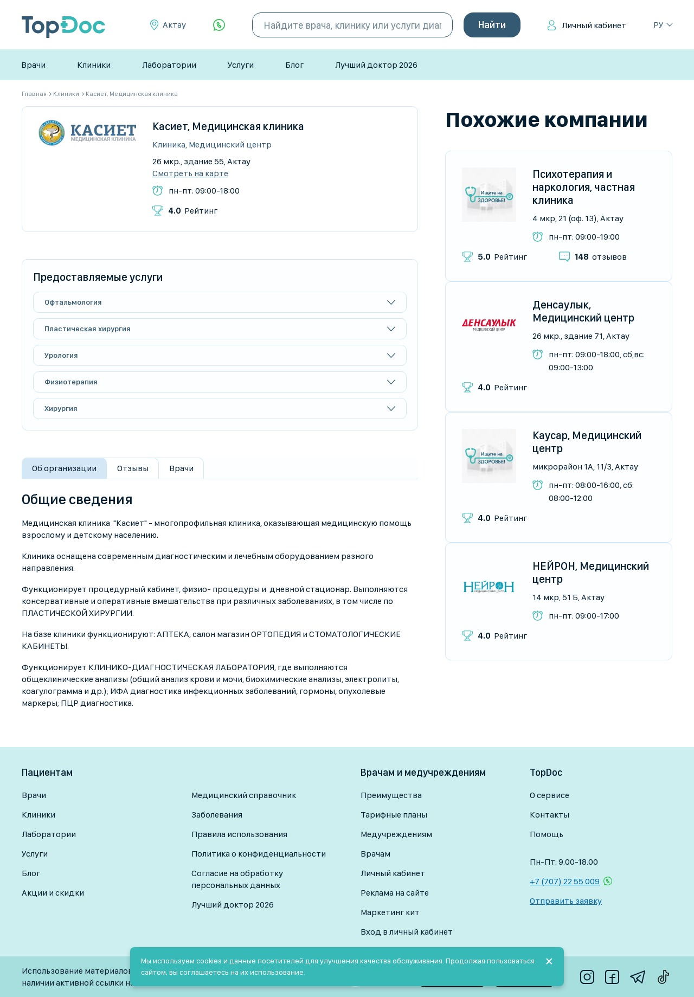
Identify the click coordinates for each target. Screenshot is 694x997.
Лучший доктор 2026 (376, 65)
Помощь (546, 834)
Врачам (375, 853)
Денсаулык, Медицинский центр (583, 311)
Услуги (241, 65)
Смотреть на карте (190, 173)
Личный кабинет (594, 25)
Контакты (549, 814)
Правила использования (239, 834)
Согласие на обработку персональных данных (237, 879)
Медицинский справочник (243, 795)
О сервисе (549, 795)
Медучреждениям (396, 834)
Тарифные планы (394, 814)
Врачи (33, 65)
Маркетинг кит (390, 912)
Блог (294, 65)
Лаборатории (169, 65)
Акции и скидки (53, 892)
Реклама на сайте (395, 892)
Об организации (64, 468)
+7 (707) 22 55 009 (565, 881)
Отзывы (133, 468)
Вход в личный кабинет (407, 932)
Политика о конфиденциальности (258, 853)
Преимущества (391, 795)
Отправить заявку (566, 901)
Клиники (94, 65)
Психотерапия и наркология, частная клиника (583, 187)
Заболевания (216, 814)
